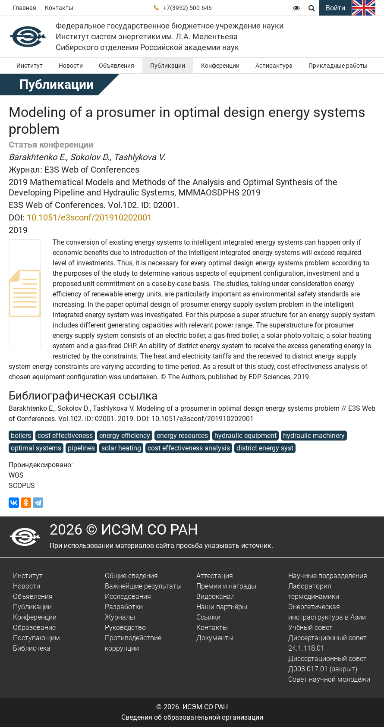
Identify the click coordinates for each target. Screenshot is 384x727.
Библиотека (31, 648)
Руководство (125, 627)
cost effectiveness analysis (189, 448)
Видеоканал (215, 596)
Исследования (128, 596)
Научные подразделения (327, 576)
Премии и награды (226, 586)
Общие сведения (131, 576)
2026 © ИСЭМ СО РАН (124, 529)
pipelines (81, 448)
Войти (335, 8)
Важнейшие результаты (143, 586)
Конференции (220, 65)
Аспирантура (274, 65)
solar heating (121, 448)
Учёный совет (310, 627)
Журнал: (25, 169)
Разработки (124, 607)
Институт (29, 65)
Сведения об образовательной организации (192, 717)
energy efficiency (124, 435)
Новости (71, 65)
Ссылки (208, 617)
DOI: (17, 217)
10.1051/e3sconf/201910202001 (89, 217)
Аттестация (214, 576)
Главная (24, 7)
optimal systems (36, 448)
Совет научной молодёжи (329, 679)
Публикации (167, 65)
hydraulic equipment (245, 435)
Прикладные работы (338, 65)
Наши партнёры (221, 607)
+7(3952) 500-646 (187, 7)
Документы (214, 638)
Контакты (59, 7)
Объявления (116, 65)
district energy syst (264, 448)
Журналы (120, 617)
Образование (34, 627)
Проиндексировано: (41, 465)
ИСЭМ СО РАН (205, 707)
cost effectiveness (65, 435)
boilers (21, 435)
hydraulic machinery (314, 435)
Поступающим (36, 638)
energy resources (182, 435)
